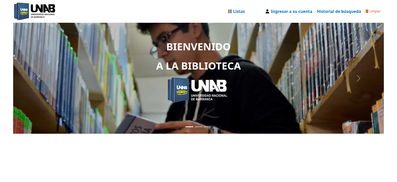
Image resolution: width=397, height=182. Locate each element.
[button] (237, 11)
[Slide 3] (207, 127)
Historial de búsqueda (339, 11)
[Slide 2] (198, 127)
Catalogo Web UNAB (26, 11)
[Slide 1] (189, 127)
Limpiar (373, 11)
